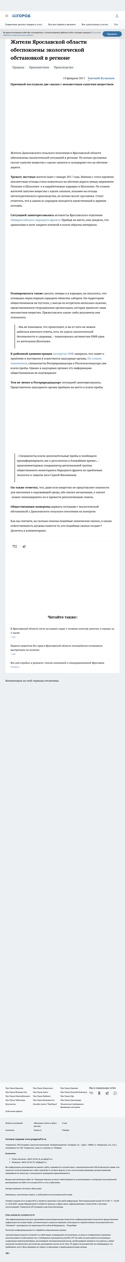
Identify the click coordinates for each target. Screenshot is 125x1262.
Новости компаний (14, 1123)
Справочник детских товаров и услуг (23, 24)
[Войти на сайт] (117, 16)
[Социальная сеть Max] (115, 1093)
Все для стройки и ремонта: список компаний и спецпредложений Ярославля (62, 665)
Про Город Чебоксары (15, 1100)
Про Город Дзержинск (43, 1088)
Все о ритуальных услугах (95, 24)
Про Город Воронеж (14, 1088)
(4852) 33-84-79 (27, 1162)
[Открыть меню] (7, 16)
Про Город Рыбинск (42, 1096)
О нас (64, 1123)
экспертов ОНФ (63, 353)
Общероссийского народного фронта (35, 220)
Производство (63, 67)
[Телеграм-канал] (107, 1093)
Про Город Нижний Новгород (73, 1092)
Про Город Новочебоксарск (17, 1096)
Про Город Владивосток (43, 1100)
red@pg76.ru (41, 1162)
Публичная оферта (13, 1111)
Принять (112, 34)
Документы (10, 1104)
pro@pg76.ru (47, 1159)
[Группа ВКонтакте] (91, 1093)
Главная (65, 1130)
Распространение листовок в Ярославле (23, 1188)
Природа (18, 67)
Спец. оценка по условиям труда (20, 1214)
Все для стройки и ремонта (62, 24)
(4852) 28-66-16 (33, 1159)
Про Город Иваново (69, 1088)
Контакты (9, 1130)
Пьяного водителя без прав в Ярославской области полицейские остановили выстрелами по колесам (62, 650)
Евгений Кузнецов (101, 78)
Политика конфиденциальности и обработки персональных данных (35, 1230)
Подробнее (72, 1225)
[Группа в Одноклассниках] (99, 1093)
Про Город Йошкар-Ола (16, 1092)
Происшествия (39, 67)
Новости (38, 1130)
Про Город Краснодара (70, 1100)
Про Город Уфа (67, 1096)
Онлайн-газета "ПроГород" (45, 1104)
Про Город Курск (40, 1092)
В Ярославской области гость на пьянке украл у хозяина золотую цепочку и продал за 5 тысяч (62, 633)
